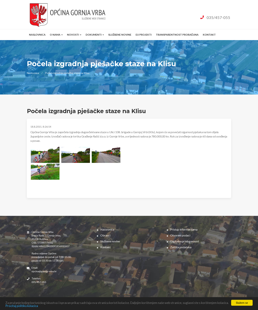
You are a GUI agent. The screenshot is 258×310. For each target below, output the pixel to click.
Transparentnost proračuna (177, 34)
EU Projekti (144, 34)
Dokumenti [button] (95, 34)
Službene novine (119, 34)
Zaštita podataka (179, 247)
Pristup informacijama (182, 229)
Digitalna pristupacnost (183, 241)
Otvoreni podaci (178, 235)
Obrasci (103, 235)
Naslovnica (37, 34)
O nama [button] (56, 34)
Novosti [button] (74, 34)
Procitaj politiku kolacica (21, 306)
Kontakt (209, 34)
